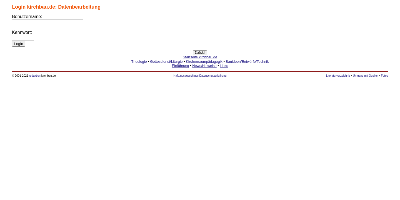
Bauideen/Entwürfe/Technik (247, 61)
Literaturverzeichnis (338, 75)
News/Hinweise (204, 66)
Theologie (139, 61)
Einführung (180, 66)
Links (224, 66)
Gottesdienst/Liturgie (166, 61)
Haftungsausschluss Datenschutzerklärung (199, 75)
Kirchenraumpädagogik (204, 61)
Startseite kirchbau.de (200, 57)
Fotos (384, 75)
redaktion (34, 75)
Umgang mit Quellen (366, 75)
